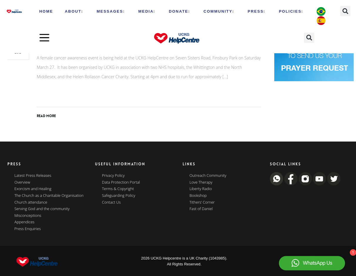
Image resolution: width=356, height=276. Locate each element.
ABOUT (74, 11)
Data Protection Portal (121, 182)
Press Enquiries (27, 229)
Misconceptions (27, 215)
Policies (291, 11)
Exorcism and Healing (32, 189)
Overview (22, 182)
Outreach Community (208, 175)
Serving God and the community (42, 209)
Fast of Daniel (201, 209)
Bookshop (198, 195)
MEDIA (146, 11)
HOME (46, 11)
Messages (111, 11)
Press (256, 11)
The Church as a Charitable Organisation (48, 195)
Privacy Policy (113, 175)
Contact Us (111, 202)
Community (218, 11)
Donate (179, 11)
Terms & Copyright (118, 189)
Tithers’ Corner (202, 202)
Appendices (24, 222)
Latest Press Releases (32, 175)
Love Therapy (201, 182)
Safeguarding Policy (118, 195)
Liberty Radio (201, 189)
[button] (345, 11)
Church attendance (30, 202)
